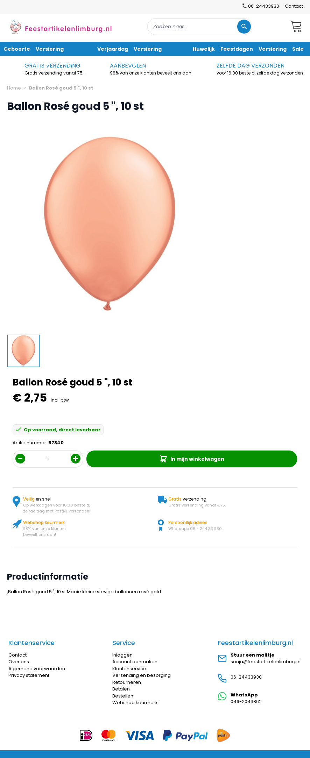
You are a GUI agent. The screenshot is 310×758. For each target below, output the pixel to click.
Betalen (121, 689)
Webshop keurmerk (135, 702)
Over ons (18, 661)
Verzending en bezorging (141, 675)
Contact (294, 6)
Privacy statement (28, 675)
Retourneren (126, 682)
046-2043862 (246, 701)
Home (14, 88)
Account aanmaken (134, 661)
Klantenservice (129, 668)
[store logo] (60, 26)
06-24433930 (246, 677)
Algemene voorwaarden (36, 668)
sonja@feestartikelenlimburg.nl (266, 661)
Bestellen (122, 696)
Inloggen (122, 655)
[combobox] (199, 26)
